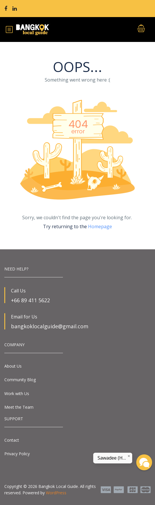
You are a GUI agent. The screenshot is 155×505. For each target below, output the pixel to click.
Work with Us (16, 393)
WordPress (56, 492)
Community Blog (20, 379)
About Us (13, 366)
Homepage (100, 226)
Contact (11, 440)
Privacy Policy (17, 453)
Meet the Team (18, 407)
